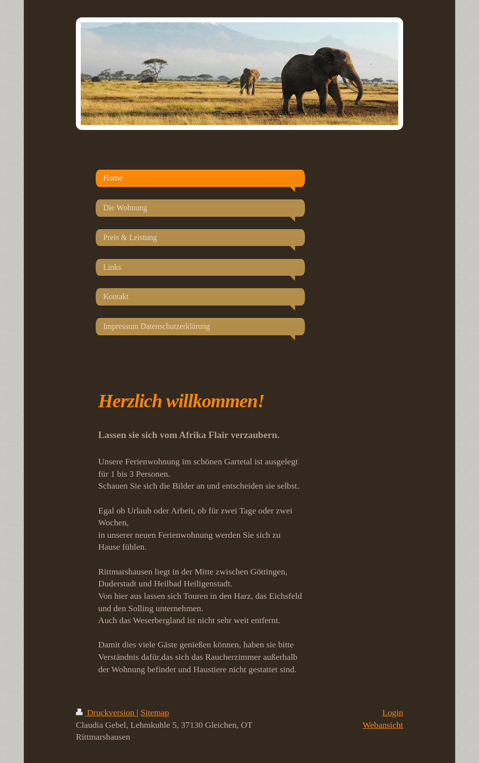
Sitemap (155, 712)
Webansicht (382, 725)
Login (392, 712)
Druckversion (106, 712)
